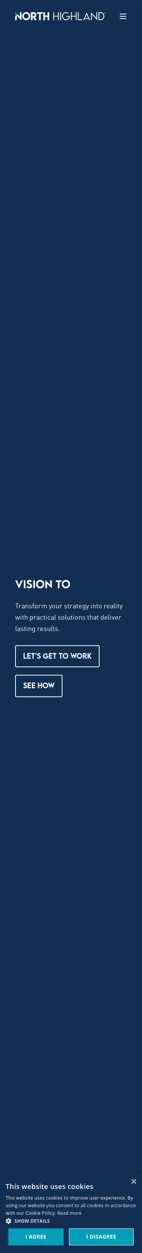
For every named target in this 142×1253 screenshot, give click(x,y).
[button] (71, 1221)
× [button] (133, 1182)
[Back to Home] (60, 15)
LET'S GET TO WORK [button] (57, 655)
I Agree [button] (36, 1236)
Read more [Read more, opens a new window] (70, 1213)
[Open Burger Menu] (123, 16)
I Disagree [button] (101, 1236)
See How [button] (39, 685)
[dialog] (71, 1213)
